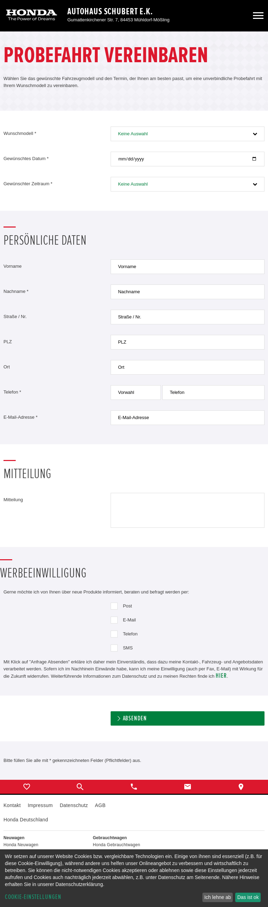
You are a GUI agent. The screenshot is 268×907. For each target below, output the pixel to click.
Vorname (12, 266)
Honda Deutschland (25, 819)
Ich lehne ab (217, 897)
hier (221, 675)
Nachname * (16, 291)
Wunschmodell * (19, 133)
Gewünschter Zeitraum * (27, 183)
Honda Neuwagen (20, 844)
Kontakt (12, 805)
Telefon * (12, 392)
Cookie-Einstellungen (33, 897)
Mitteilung (13, 499)
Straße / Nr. (15, 316)
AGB (100, 805)
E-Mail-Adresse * (20, 417)
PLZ (7, 341)
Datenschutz (74, 805)
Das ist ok (248, 897)
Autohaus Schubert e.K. (110, 11)
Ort (6, 366)
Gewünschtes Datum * (26, 158)
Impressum (40, 805)
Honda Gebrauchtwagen (116, 844)
